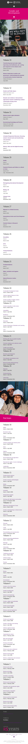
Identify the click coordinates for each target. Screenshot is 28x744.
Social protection (7, 373)
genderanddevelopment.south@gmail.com (12, 722)
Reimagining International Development (13, 183)
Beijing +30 (7, 43)
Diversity (5, 523)
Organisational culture (8, 634)
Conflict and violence (8, 347)
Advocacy (5, 514)
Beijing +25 (6, 189)
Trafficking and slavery (8, 553)
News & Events (19, 734)
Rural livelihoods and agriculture (10, 457)
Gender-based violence (8, 475)
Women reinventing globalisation (11, 538)
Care (4, 329)
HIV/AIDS (5, 490)
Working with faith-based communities (12, 499)
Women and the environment (10, 697)
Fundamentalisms (7, 264)
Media (4, 484)
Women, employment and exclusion (11, 657)
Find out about (13, 49)
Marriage (5, 542)
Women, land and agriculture (10, 610)
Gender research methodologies (11, 479)
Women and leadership (8, 595)
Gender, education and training (10, 623)
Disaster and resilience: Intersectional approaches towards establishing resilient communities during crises (14, 99)
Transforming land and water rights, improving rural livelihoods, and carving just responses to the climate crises (13, 65)
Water (4, 427)
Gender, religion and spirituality (10, 601)
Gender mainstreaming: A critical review (12, 509)
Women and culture (7, 667)
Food (4, 436)
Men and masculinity (8, 638)
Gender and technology (8, 605)
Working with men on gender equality (12, 338)
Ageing (5, 451)
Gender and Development (14, 12)
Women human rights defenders (11, 115)
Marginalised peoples (8, 494)
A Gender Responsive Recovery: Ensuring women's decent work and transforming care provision (14, 138)
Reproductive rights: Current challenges (12, 462)
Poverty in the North (8, 642)
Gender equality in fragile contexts (11, 299)
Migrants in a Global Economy (11, 209)
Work (4, 447)
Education (5, 321)
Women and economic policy (10, 705)
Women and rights (7, 671)
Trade (4, 527)
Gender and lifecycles (8, 590)
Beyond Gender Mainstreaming (10, 362)
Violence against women (9, 627)
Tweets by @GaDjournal (8, 713)
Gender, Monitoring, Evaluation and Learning (13, 325)
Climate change (7, 557)
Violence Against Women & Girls (11, 295)
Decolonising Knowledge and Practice (13, 122)
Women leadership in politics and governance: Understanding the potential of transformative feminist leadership (13, 75)
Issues (13, 734)
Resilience (5, 314)
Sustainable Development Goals (11, 291)
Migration (5, 369)
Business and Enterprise (9, 354)
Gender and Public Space (9, 91)
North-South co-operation (9, 690)
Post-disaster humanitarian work (11, 358)
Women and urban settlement (10, 649)
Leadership (6, 466)
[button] (14, 16)
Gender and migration (8, 619)
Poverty (5, 562)
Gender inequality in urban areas (11, 306)
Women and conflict (8, 701)
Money (4, 571)
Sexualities (6, 237)
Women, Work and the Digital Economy (13, 146)
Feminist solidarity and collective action (12, 343)
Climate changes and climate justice (11, 442)
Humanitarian (6, 580)
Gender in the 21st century (9, 586)
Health (4, 160)
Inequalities (6, 310)
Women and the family (8, 653)
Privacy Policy (14, 735)
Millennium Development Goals (10, 505)
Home (7, 734)
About (10, 734)
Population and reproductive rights (11, 686)
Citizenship (5, 377)
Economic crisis (7, 432)
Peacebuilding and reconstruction (11, 532)
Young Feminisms (7, 250)
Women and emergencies (9, 682)
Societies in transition (8, 675)
